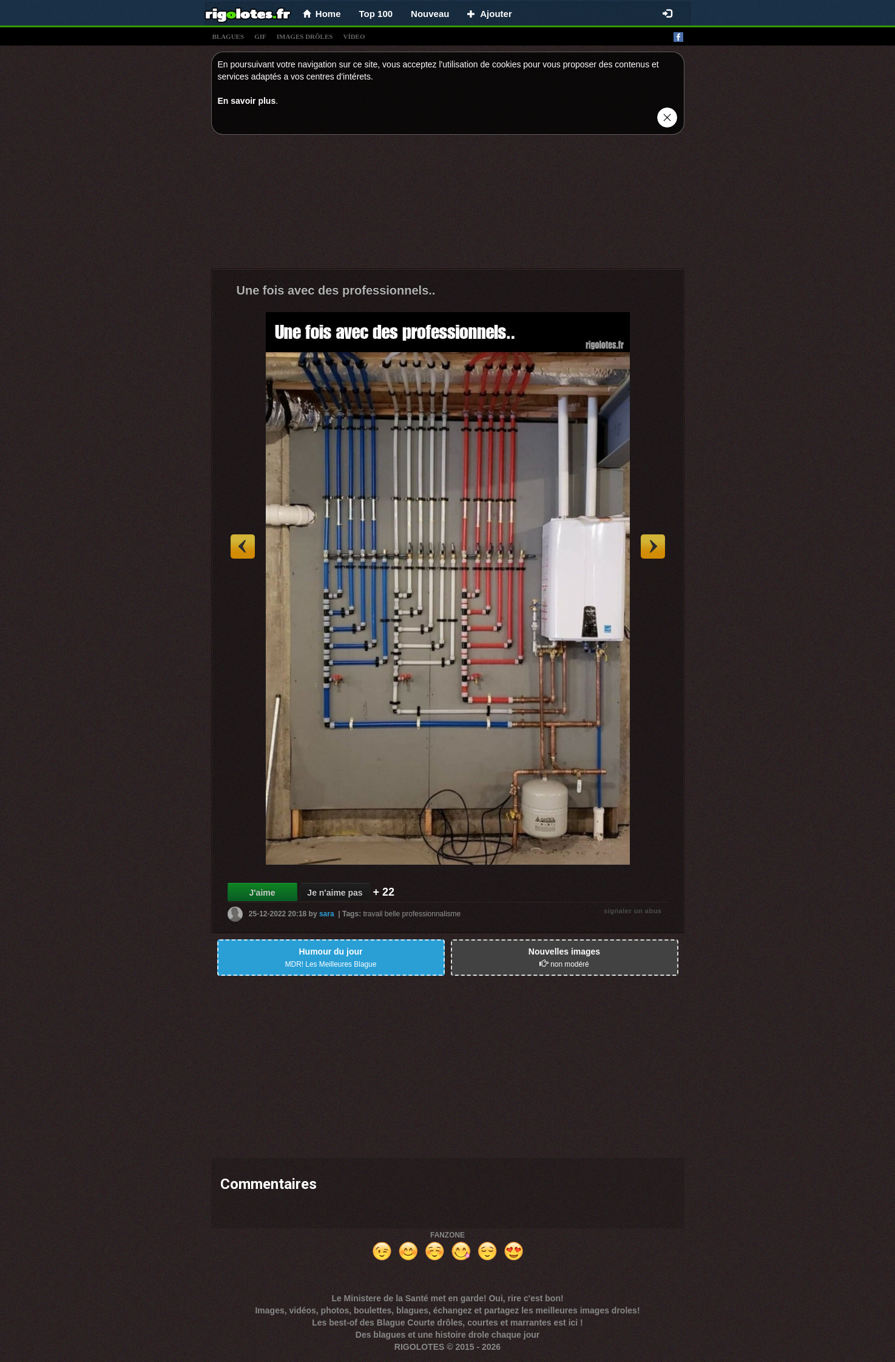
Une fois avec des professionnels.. (336, 290)
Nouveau (430, 14)
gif (260, 36)
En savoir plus (247, 101)
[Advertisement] (447, 204)
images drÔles (305, 36)
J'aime (262, 892)
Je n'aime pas (334, 892)
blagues (228, 36)
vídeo (354, 36)
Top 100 (376, 14)
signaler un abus (632, 910)
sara (326, 914)
